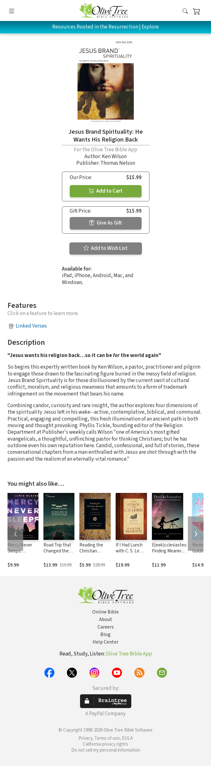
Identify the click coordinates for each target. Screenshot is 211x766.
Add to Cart (106, 191)
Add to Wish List (105, 248)
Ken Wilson (114, 156)
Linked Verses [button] (31, 326)
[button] (185, 11)
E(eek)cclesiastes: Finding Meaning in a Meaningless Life (169, 554)
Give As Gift (105, 223)
